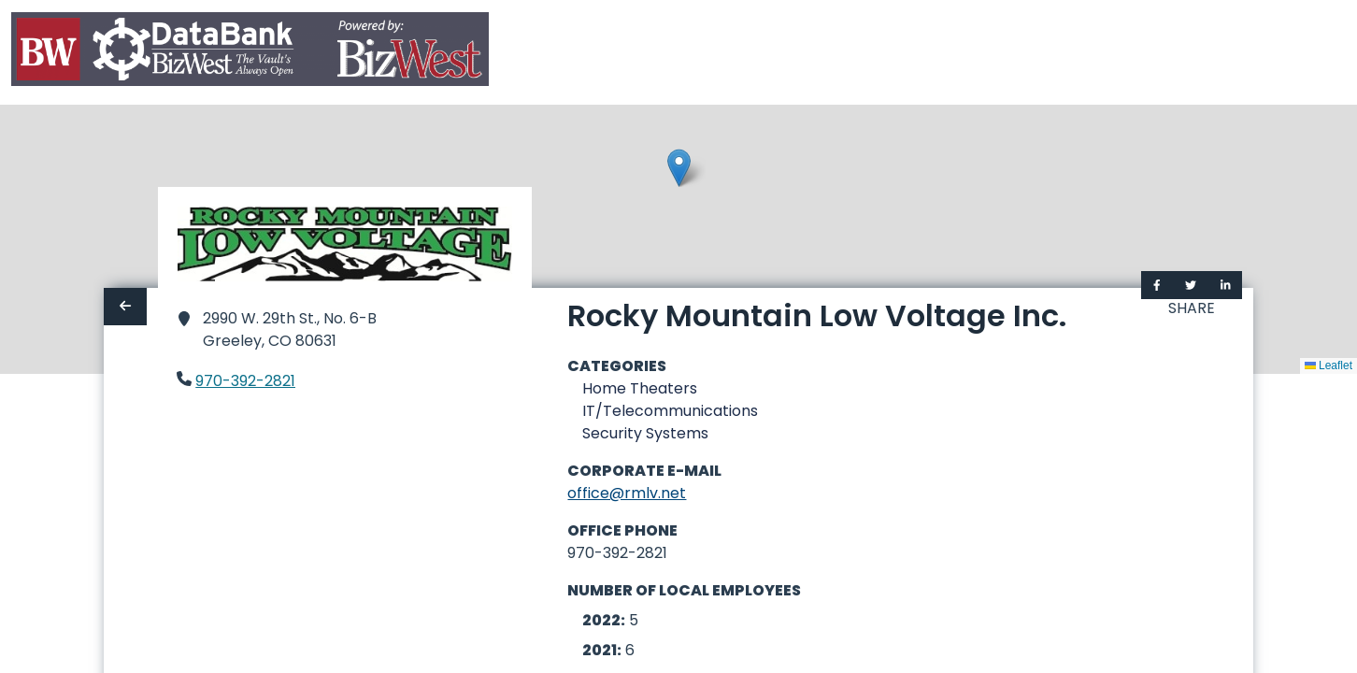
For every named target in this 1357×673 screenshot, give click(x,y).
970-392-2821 (245, 381)
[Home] (250, 53)
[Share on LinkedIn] (1225, 285)
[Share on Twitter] (1190, 285)
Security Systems (645, 433)
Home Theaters (639, 388)
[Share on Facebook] (1157, 285)
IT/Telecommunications (670, 411)
